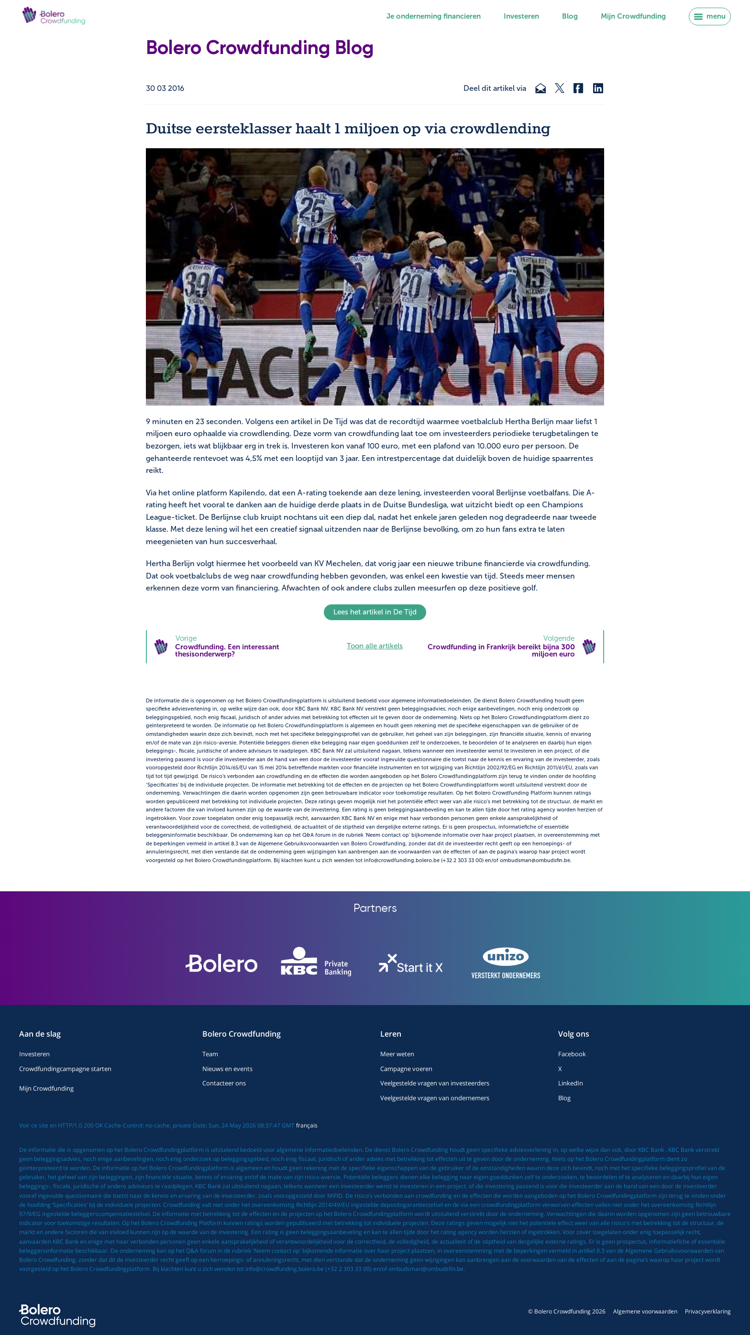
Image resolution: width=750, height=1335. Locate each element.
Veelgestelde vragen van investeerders (434, 1083)
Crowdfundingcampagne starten (65, 1068)
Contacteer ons (224, 1083)
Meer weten (397, 1054)
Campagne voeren (406, 1068)
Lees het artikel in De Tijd (375, 612)
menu (710, 16)
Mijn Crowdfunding (633, 16)
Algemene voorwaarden (645, 1311)
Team (210, 1054)
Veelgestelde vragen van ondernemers (434, 1098)
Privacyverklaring (708, 1311)
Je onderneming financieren (433, 16)
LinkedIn (570, 1083)
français (307, 1125)
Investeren (521, 16)
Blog (570, 16)
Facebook (572, 1054)
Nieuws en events (227, 1068)
